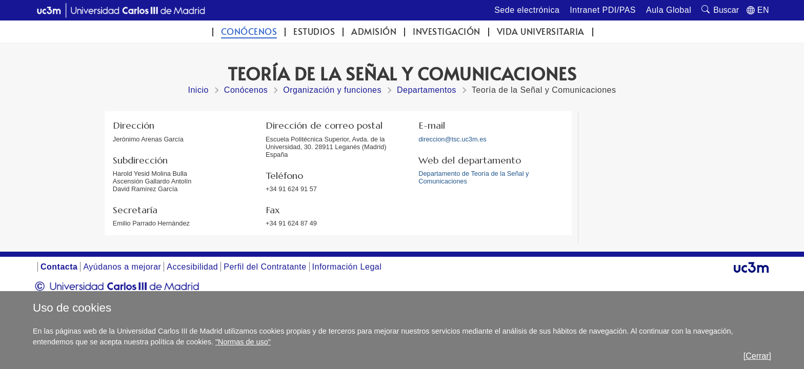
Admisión (373, 31)
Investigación (446, 31)
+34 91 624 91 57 (291, 189)
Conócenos (249, 31)
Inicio (198, 90)
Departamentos (426, 90)
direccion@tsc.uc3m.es (452, 139)
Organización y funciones (332, 90)
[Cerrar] (757, 356)
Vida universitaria (541, 31)
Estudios (314, 31)
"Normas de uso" (243, 342)
